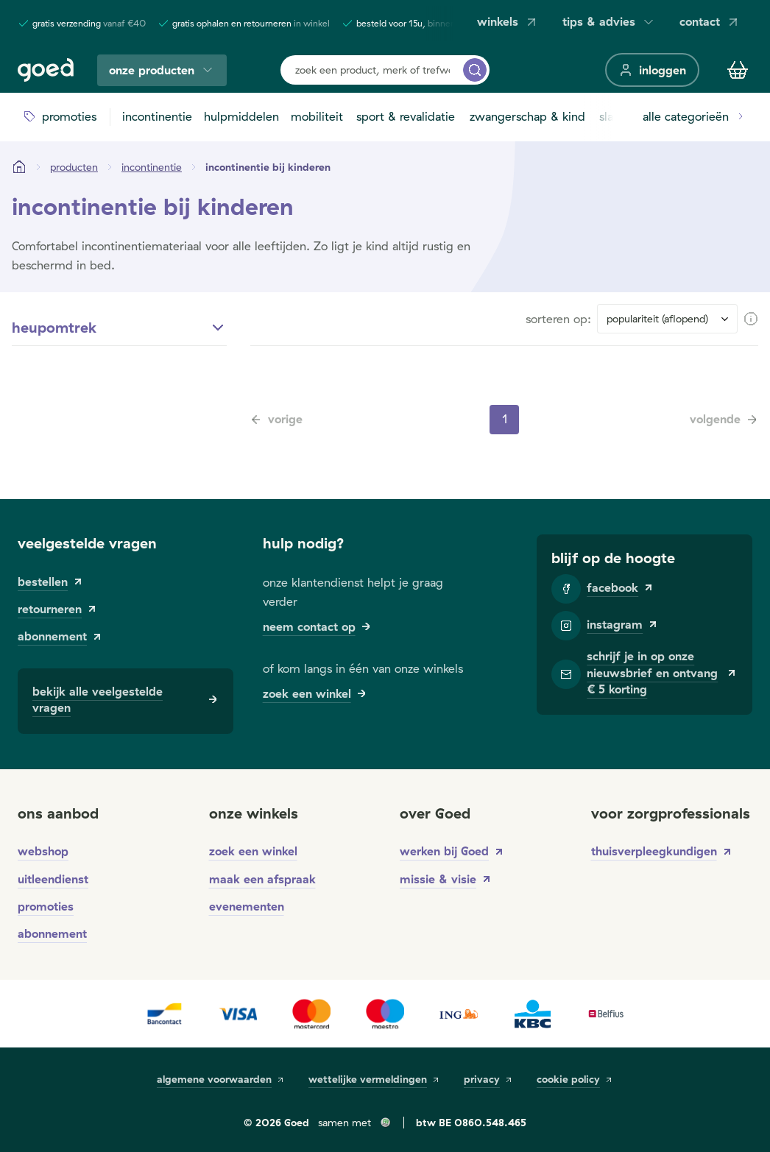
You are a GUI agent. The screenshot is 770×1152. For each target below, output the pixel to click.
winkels (508, 21)
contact (710, 21)
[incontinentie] (151, 167)
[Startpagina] (19, 167)
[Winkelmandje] (737, 70)
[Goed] (46, 70)
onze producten (162, 70)
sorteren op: (558, 318)
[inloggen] (652, 70)
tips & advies (609, 21)
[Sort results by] (667, 318)
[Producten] (74, 167)
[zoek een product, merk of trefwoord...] (475, 70)
